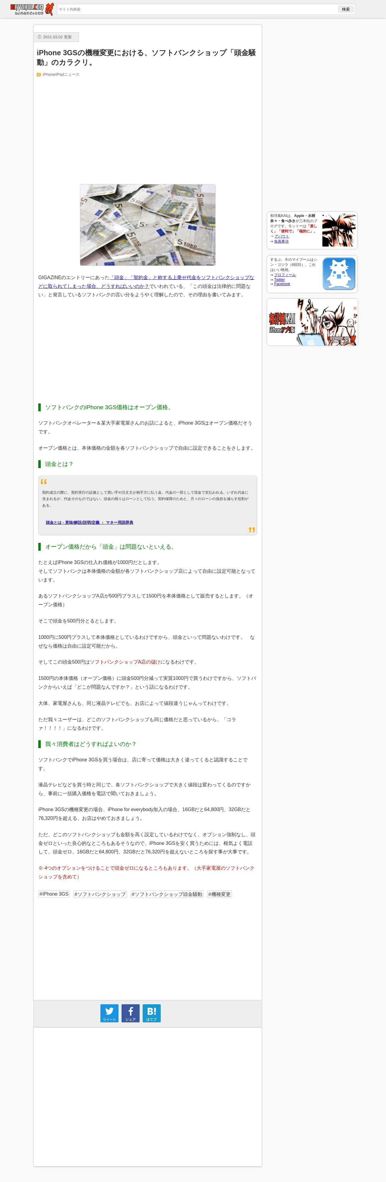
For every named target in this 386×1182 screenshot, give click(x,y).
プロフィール (285, 275)
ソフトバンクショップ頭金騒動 (168, 894)
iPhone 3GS (55, 894)
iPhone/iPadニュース (61, 74)
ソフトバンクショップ (102, 894)
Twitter (279, 280)
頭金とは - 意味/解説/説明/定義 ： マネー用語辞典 (89, 522)
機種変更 (221, 894)
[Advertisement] (312, 114)
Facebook (282, 284)
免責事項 (281, 241)
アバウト (282, 236)
